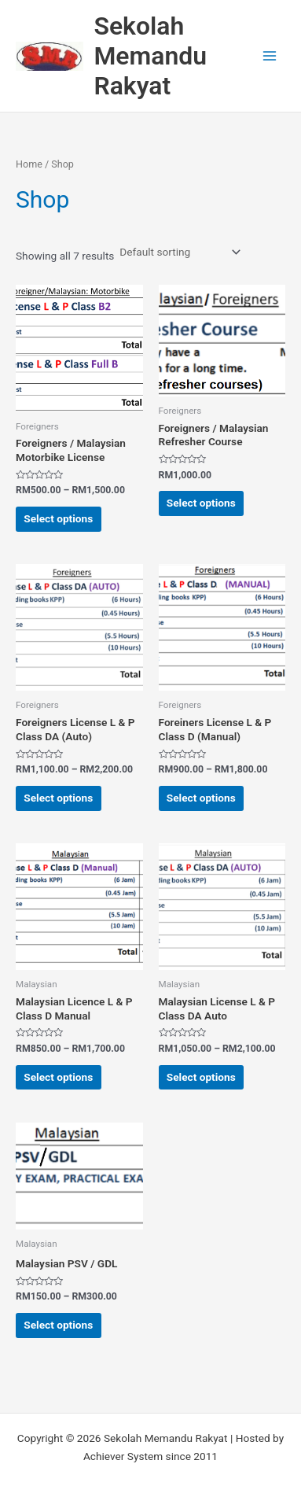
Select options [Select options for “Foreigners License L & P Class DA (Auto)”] (58, 797)
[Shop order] (178, 252)
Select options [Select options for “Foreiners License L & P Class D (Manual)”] (201, 797)
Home (29, 164)
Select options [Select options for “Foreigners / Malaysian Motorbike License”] (58, 518)
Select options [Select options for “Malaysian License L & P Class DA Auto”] (201, 1077)
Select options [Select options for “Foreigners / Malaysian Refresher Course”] (201, 502)
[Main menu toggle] (270, 56)
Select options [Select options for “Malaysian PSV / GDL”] (58, 1324)
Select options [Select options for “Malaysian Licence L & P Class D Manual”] (58, 1077)
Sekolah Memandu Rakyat (150, 56)
